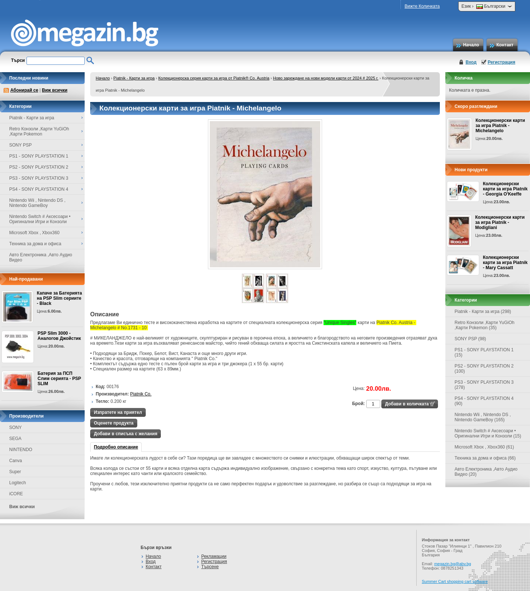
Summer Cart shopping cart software (455, 581)
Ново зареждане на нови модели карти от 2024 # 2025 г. (325, 78)
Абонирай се (24, 90)
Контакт (505, 45)
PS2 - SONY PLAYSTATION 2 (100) (484, 368)
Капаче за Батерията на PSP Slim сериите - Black (59, 298)
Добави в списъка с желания (125, 433)
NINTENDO (20, 449)
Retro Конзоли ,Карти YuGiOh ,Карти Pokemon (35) (485, 325)
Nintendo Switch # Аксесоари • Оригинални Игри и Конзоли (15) (488, 433)
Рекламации (213, 556)
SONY (15, 427)
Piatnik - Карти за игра (134, 78)
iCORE (16, 493)
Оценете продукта (114, 423)
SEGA (15, 438)
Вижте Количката (421, 6)
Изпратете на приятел (118, 412)
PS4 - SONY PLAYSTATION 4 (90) (484, 401)
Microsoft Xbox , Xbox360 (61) (484, 447)
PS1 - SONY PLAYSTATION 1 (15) (484, 352)
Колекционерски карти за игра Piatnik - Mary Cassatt (505, 262)
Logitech (17, 482)
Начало (471, 45)
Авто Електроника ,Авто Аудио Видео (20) (486, 472)
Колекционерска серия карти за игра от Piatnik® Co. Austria (213, 78)
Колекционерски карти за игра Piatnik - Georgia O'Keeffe (505, 189)
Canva (15, 460)
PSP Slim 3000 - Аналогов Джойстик (59, 336)
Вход (471, 62)
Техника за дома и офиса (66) (485, 458)
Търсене (210, 566)
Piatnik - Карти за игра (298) (483, 311)
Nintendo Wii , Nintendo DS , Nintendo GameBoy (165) (483, 417)
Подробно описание (116, 447)
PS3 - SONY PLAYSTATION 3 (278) (484, 385)
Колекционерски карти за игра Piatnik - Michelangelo (500, 125)
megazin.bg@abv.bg (452, 564)
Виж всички (54, 90)
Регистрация (501, 62)
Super (15, 471)
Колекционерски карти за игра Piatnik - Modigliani (499, 222)
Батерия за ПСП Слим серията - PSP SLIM (59, 378)
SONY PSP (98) (470, 338)
